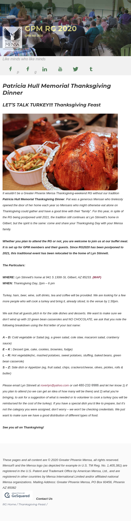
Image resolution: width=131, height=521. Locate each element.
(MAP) (96, 277)
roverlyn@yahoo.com (55, 385)
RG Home (9, 504)
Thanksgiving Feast (32, 504)
